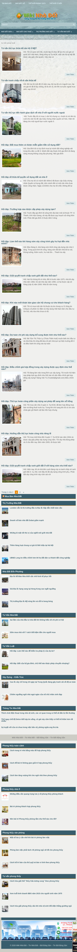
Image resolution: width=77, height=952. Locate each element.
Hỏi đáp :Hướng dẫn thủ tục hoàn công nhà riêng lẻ (26, 433)
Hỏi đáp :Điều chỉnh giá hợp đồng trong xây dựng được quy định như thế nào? (36, 368)
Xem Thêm (70, 74)
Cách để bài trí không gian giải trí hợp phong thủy (31, 763)
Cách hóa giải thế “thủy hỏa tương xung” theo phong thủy (34, 881)
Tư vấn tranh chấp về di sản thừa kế (18, 80)
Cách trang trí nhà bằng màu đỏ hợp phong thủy (30, 750)
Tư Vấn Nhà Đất (65, 31)
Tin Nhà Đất (7, 3)
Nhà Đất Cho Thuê (25, 31)
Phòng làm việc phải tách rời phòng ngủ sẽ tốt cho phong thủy (36, 850)
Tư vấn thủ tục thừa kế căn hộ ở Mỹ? (19, 48)
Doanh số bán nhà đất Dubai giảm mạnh (27, 520)
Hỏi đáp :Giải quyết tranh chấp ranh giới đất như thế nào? (29, 276)
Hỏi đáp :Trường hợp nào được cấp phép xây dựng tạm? (28, 209)
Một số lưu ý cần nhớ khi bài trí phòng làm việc (29, 837)
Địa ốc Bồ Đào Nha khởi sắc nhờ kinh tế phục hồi (30, 576)
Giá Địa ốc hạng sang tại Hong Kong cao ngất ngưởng (33, 589)
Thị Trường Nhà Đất (46, 31)
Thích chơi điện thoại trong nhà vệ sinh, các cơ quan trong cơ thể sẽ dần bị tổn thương (38, 713)
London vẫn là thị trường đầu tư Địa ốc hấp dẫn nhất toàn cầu (36, 508)
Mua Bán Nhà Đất (13, 496)
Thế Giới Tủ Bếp (56, 3)
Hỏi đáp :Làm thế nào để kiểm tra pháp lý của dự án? (32, 651)
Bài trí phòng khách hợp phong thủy (25, 806)
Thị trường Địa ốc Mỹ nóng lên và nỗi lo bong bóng (31, 601)
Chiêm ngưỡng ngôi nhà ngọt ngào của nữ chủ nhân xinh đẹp (36, 694)
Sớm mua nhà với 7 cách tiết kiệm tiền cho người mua (33, 632)
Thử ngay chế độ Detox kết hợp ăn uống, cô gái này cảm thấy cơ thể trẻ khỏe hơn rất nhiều (37, 720)
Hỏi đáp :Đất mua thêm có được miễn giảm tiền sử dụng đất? (30, 145)
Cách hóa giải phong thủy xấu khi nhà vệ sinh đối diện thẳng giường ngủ (41, 906)
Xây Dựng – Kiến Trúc (26, 36)
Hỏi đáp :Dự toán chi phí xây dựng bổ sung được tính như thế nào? (33, 335)
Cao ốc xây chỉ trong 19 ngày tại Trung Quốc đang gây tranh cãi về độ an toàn (43, 682)
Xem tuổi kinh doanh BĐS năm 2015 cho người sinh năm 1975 (36, 893)
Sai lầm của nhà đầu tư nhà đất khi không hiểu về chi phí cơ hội (37, 620)
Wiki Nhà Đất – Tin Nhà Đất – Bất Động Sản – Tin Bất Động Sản (41, 945)
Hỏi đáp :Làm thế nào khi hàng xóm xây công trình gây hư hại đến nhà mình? (35, 242)
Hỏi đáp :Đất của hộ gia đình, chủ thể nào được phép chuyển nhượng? (40, 663)
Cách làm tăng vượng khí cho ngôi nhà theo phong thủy (33, 775)
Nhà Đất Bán (8, 31)
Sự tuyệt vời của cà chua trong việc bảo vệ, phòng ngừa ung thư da (29, 727)
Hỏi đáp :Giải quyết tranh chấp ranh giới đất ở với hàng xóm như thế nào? (37, 466)
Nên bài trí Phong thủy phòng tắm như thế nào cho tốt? (33, 819)
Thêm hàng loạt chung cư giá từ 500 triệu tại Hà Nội (31, 545)
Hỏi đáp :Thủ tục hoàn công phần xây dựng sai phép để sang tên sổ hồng (37, 401)
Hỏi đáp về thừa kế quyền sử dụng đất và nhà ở (24, 177)
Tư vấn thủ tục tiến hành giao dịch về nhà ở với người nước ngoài (33, 113)
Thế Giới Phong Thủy (37, 3)
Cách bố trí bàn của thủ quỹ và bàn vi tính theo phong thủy (35, 862)
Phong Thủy (45, 36)
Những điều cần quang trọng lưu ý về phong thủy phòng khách (36, 794)
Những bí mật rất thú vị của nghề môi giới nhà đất (31, 533)
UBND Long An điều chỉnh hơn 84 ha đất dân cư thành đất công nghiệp (40, 558)
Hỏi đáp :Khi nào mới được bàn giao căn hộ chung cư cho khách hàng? (35, 303)
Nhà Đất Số (20, 3)
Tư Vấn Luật (8, 36)
